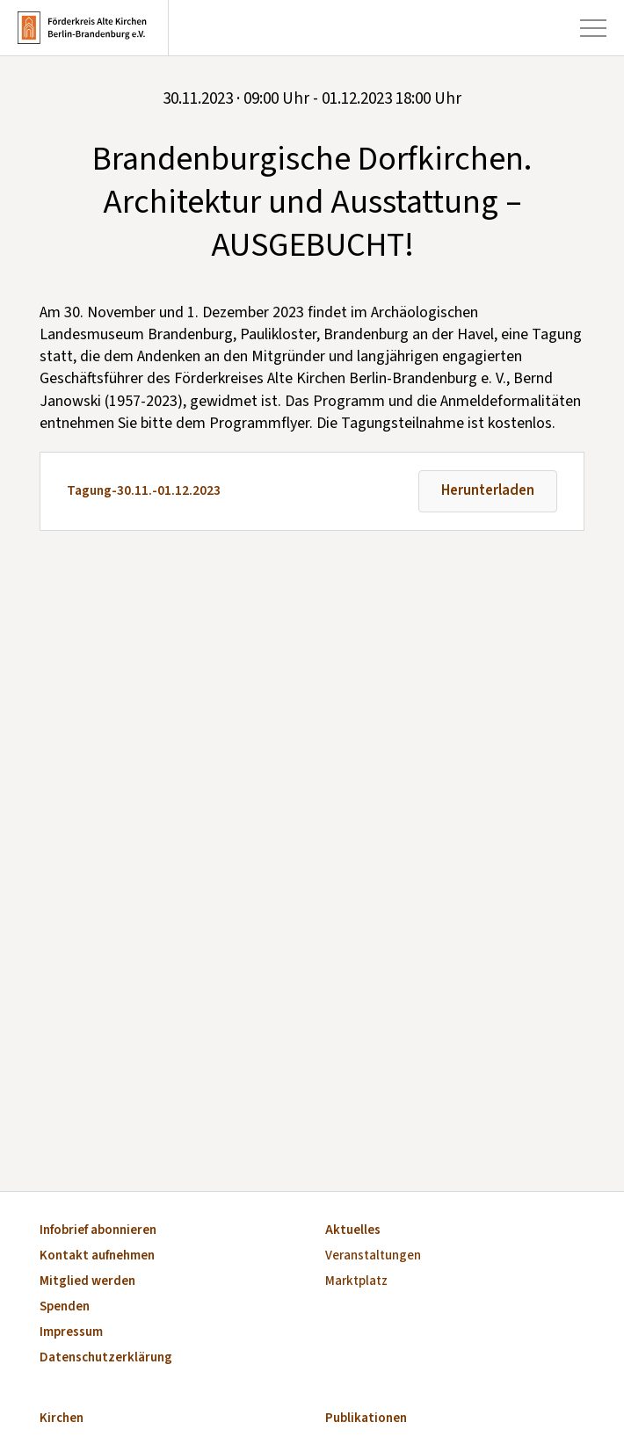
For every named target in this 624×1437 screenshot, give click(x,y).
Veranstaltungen (373, 1256)
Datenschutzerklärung (106, 1358)
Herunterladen (487, 490)
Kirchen (61, 1419)
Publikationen (366, 1419)
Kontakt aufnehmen (97, 1256)
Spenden (65, 1307)
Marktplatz (356, 1282)
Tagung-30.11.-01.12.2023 (144, 490)
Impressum (71, 1333)
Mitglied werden (87, 1282)
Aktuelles (353, 1231)
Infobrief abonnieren (98, 1231)
